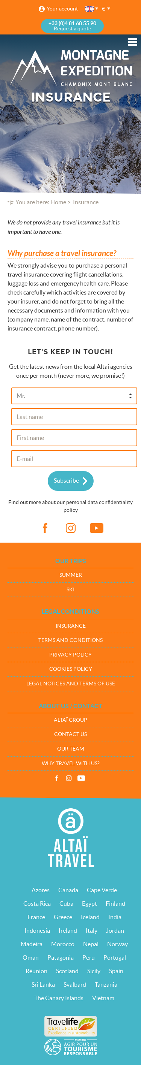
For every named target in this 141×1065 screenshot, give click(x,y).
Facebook (56, 778)
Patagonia (60, 957)
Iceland (90, 917)
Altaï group (70, 720)
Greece (63, 917)
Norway (117, 944)
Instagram (69, 778)
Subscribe (66, 480)
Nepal (91, 944)
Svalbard (75, 984)
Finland (115, 903)
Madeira (31, 944)
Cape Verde (102, 890)
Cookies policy (70, 669)
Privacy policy (70, 655)
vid (96, 528)
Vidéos (81, 778)
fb (45, 528)
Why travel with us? (71, 763)
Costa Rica (37, 903)
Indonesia (37, 930)
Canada (68, 890)
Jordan (115, 930)
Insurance (71, 626)
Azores (41, 890)
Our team (70, 749)
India (114, 917)
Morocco (62, 944)
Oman (31, 957)
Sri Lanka (43, 984)
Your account (62, 9)
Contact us (70, 734)
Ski (70, 589)
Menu (132, 42)
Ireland (68, 930)
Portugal (114, 957)
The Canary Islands (58, 998)
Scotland (67, 971)
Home (58, 202)
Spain (116, 971)
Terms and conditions (70, 640)
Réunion (36, 971)
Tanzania (106, 984)
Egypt (89, 903)
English (89, 9)
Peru (88, 957)
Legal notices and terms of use (70, 684)
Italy (91, 930)
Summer (70, 575)
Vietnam (103, 998)
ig (70, 528)
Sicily (93, 971)
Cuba (66, 903)
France (36, 917)
